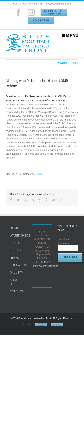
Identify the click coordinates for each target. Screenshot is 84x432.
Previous (62, 62)
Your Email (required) (68, 243)
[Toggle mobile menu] (70, 35)
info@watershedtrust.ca (58, 3)
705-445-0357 (42, 261)
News (39, 174)
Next (73, 62)
